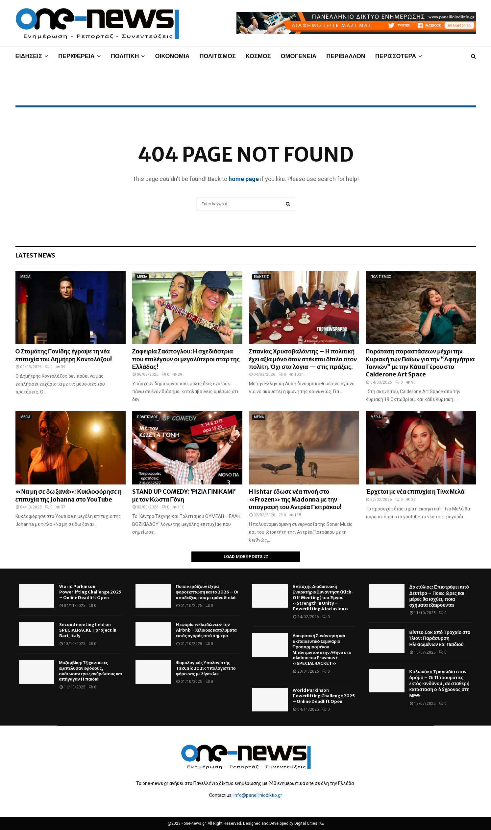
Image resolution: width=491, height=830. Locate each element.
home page (244, 178)
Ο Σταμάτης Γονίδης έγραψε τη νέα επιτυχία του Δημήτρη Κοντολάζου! (63, 355)
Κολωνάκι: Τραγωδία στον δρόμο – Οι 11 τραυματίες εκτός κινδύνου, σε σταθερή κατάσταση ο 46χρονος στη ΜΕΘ (439, 684)
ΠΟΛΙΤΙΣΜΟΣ (218, 56)
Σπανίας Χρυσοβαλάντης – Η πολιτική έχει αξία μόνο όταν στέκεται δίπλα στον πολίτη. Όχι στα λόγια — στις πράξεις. (303, 359)
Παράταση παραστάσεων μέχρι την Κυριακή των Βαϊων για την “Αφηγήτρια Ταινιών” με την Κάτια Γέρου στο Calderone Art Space (420, 363)
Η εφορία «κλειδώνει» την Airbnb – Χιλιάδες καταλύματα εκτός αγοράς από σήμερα (206, 630)
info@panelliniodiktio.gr (257, 795)
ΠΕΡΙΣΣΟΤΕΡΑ (395, 56)
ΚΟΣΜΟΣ (258, 56)
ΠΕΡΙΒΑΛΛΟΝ (345, 56)
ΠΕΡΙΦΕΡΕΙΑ (76, 56)
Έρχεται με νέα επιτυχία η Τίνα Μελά (415, 491)
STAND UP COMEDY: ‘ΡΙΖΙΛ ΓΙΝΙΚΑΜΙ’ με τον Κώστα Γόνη (184, 495)
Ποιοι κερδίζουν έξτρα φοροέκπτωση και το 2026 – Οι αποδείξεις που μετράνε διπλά (207, 592)
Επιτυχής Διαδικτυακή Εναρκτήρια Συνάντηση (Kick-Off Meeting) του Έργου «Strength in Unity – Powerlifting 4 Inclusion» (323, 598)
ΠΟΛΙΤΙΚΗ (125, 56)
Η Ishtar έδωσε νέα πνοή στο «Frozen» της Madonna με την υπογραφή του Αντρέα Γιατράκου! (295, 499)
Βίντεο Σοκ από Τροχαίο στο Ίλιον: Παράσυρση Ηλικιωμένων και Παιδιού (440, 638)
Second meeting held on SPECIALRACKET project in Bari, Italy (87, 630)
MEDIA (25, 277)
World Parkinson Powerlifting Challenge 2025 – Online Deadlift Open (90, 592)
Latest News (35, 255)
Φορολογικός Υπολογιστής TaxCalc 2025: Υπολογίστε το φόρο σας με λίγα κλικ (206, 668)
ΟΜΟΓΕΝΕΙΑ (298, 56)
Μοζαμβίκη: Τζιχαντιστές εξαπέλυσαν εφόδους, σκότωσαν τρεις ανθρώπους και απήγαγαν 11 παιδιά (90, 671)
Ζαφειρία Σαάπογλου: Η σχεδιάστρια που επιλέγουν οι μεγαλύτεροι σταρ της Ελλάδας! (186, 359)
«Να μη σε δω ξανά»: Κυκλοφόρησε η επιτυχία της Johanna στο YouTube (68, 495)
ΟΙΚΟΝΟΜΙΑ (172, 56)
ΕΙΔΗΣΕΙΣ (28, 56)
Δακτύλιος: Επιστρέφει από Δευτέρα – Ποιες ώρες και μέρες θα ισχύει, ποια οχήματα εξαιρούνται (439, 596)
